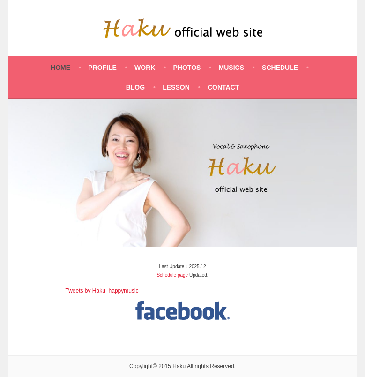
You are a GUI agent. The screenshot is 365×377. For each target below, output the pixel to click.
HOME (60, 67)
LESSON (176, 87)
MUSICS (231, 67)
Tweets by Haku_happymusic (102, 290)
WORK (144, 67)
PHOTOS (187, 67)
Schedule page (172, 275)
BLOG (135, 87)
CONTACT (223, 87)
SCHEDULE (280, 67)
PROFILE (102, 67)
